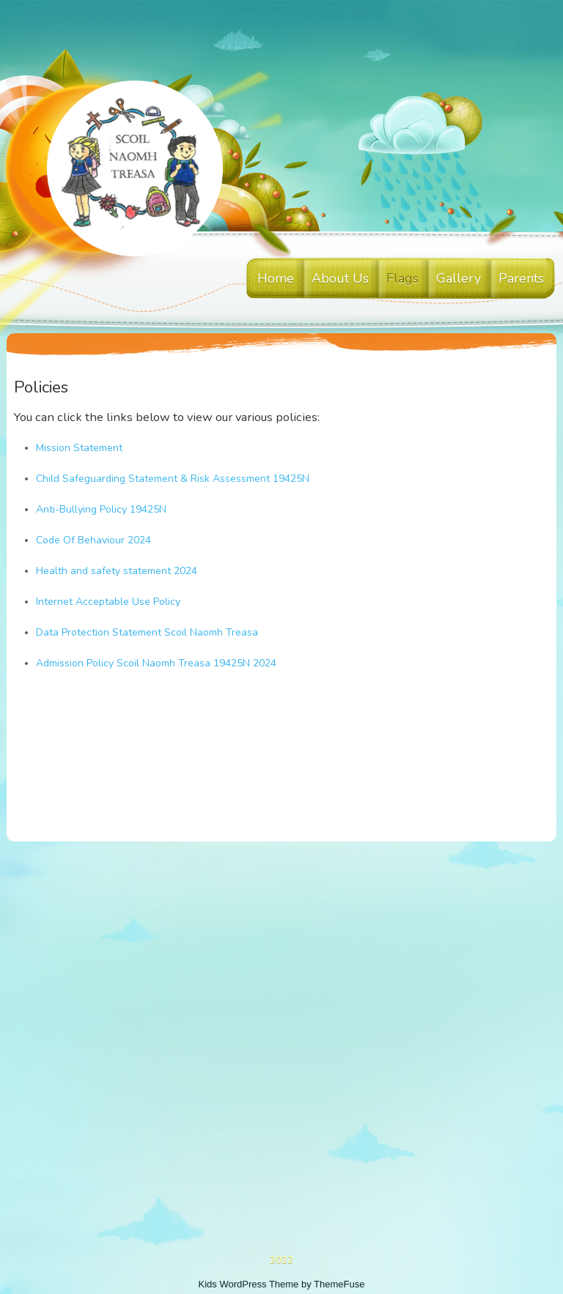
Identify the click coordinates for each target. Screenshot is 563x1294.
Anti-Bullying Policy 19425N (101, 509)
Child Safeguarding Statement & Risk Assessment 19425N (172, 479)
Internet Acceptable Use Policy (108, 602)
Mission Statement (79, 448)
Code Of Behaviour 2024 (93, 540)
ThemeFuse (339, 1284)
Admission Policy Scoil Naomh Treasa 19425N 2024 (156, 663)
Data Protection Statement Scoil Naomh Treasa (147, 632)
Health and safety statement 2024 (116, 571)
